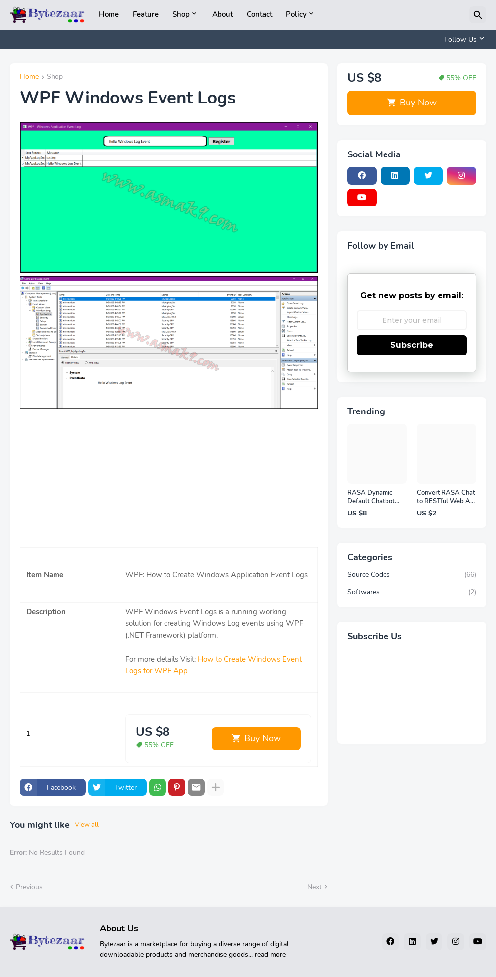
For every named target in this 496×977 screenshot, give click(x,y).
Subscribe (411, 345)
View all (87, 825)
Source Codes (411, 575)
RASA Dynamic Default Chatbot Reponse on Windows (371, 497)
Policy (296, 14)
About (222, 14)
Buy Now (262, 738)
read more (270, 954)
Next (314, 887)
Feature (146, 14)
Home (109, 14)
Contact (259, 14)
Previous (29, 887)
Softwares (411, 592)
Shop (181, 14)
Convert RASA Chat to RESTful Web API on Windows (446, 497)
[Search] (477, 14)
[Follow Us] (463, 39)
